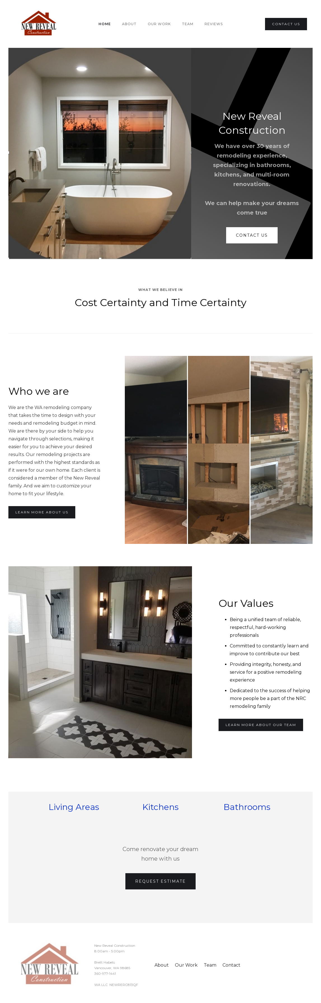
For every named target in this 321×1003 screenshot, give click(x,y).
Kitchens (160, 807)
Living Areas (74, 807)
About (129, 24)
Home (105, 24)
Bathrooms (247, 807)
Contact (231, 965)
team (187, 24)
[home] (39, 23)
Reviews (214, 24)
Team (210, 965)
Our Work (159, 24)
